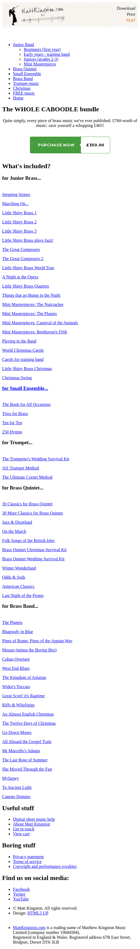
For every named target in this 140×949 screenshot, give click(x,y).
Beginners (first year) (42, 49)
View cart (21, 833)
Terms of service (27, 861)
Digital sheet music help (34, 819)
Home (18, 98)
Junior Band (23, 44)
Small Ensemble (27, 73)
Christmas (21, 88)
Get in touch (23, 829)
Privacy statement (28, 856)
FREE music (24, 93)
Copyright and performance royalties (45, 866)
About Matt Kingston (31, 824)
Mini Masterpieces (40, 64)
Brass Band (23, 78)
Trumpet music (26, 83)
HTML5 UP (38, 913)
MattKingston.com (29, 927)
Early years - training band (47, 54)
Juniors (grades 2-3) (41, 59)
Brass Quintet (25, 69)
